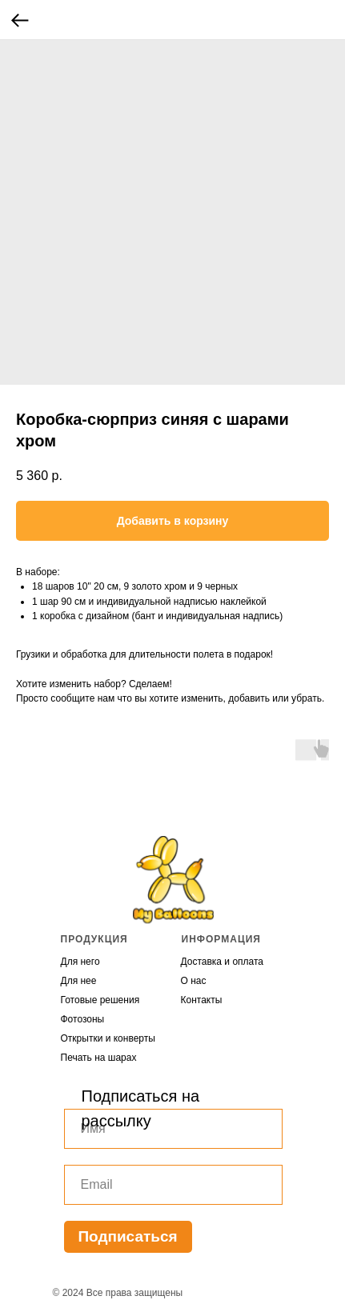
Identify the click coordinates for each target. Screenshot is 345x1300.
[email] (173, 1185)
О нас (194, 980)
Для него (80, 961)
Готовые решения (100, 1000)
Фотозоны (83, 1019)
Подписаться (127, 1236)
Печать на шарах (99, 1057)
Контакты (202, 1000)
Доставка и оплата (222, 961)
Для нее (79, 980)
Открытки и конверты (108, 1038)
